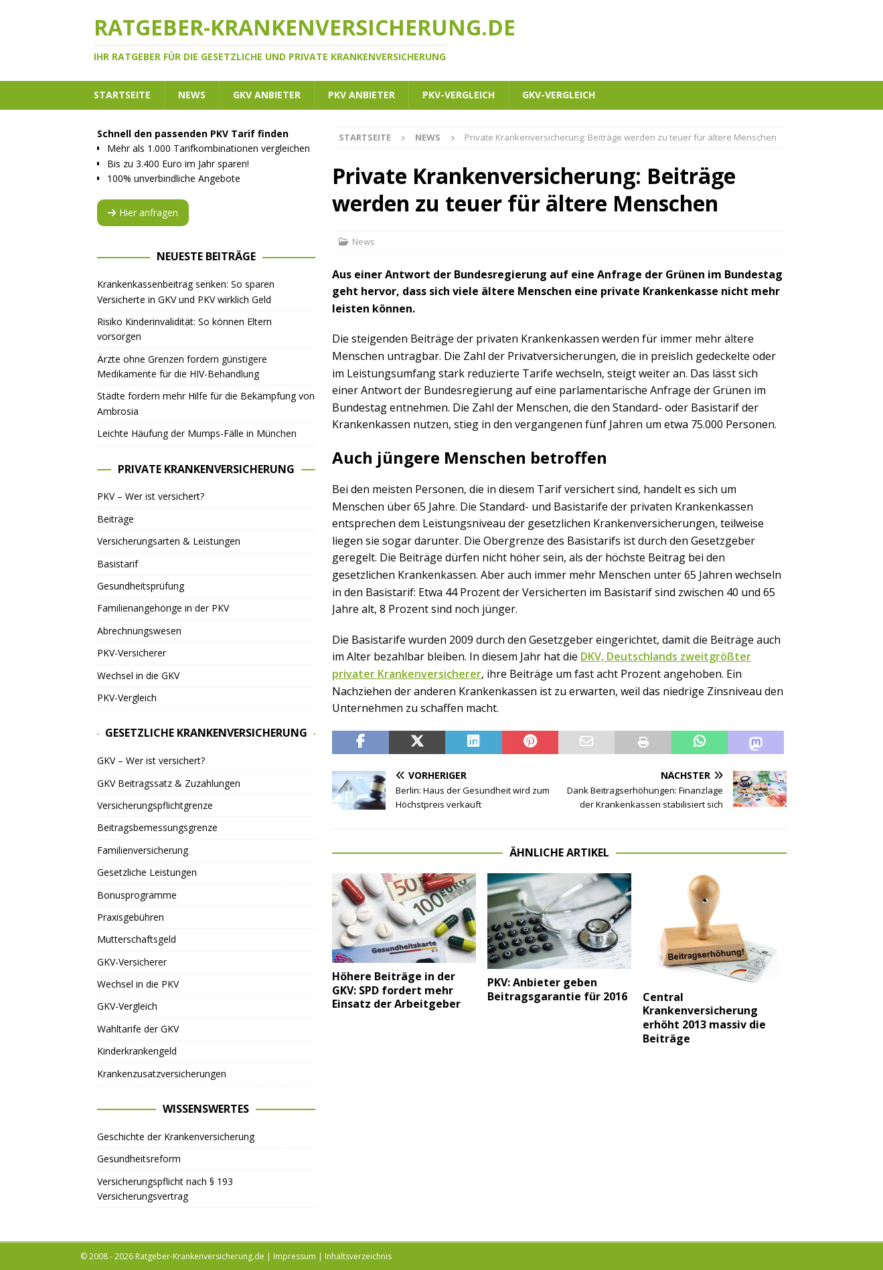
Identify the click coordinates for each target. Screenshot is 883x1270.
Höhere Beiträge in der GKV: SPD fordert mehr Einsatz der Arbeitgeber (396, 990)
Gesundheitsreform (139, 1158)
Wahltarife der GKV (138, 1028)
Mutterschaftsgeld (136, 939)
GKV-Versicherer (132, 962)
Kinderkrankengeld (137, 1051)
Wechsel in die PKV (138, 984)
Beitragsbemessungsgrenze (157, 827)
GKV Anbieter (267, 94)
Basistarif (117, 563)
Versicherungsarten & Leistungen (168, 541)
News (192, 94)
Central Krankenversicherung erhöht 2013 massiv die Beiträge (704, 1018)
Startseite (122, 94)
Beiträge (115, 519)
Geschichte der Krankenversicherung (175, 1136)
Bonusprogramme (137, 895)
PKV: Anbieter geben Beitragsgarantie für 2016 (557, 989)
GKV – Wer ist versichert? (151, 760)
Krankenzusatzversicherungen (161, 1073)
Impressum (294, 1256)
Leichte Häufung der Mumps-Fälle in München (197, 433)
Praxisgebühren (130, 917)
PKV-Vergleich (458, 94)
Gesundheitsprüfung (140, 585)
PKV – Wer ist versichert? (150, 496)
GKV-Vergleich (558, 94)
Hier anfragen (143, 212)
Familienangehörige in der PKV (163, 608)
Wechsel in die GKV (138, 675)
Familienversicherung (142, 850)
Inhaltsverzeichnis (358, 1256)
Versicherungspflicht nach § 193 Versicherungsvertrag (165, 1188)
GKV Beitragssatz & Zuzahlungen (168, 783)
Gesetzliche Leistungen (147, 872)
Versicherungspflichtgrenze (155, 805)
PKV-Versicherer (131, 652)
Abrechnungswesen (139, 630)
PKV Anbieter (361, 94)
